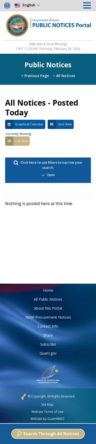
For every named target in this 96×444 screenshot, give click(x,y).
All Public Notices (48, 299)
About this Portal (48, 308)
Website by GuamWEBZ (47, 419)
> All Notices (64, 75)
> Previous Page (35, 75)
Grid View (60, 124)
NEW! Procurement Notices (48, 317)
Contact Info (48, 326)
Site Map (47, 404)
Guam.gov (48, 353)
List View (16, 141)
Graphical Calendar (24, 124)
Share (48, 335)
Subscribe (48, 344)
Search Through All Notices (48, 434)
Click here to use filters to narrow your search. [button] (48, 170)
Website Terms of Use (47, 412)
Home (48, 290)
